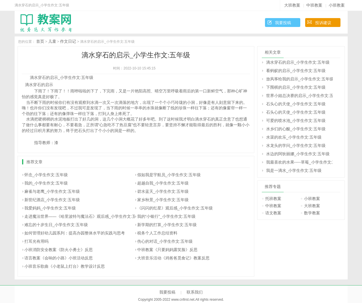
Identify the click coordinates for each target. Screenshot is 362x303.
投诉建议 (323, 22)
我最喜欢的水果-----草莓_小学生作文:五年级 (299, 162)
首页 (40, 41)
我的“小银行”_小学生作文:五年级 (166, 216)
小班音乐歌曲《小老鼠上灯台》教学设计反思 (64, 266)
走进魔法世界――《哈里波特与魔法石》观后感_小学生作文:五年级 (84, 216)
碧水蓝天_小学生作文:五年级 (163, 191)
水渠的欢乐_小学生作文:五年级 (294, 137)
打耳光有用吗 (36, 241)
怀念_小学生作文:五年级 (46, 174)
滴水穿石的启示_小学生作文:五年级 (298, 62)
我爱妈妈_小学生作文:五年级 (50, 208)
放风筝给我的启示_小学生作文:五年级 (299, 79)
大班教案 (292, 5)
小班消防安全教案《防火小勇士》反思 (58, 249)
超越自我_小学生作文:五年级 (163, 183)
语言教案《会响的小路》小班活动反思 (58, 258)
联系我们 (195, 292)
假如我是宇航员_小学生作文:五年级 (169, 174)
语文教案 (273, 213)
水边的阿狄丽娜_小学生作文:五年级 (298, 154)
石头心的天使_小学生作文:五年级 (296, 104)
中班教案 (314, 5)
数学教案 (312, 213)
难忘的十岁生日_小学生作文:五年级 (56, 224)
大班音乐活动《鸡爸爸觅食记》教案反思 (173, 258)
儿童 (52, 41)
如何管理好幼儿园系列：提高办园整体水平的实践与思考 (74, 233)
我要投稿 (283, 22)
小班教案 (337, 5)
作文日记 (68, 41)
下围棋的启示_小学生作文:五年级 (296, 87)
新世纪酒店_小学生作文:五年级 (52, 199)
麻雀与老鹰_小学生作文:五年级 (52, 191)
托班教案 (273, 198)
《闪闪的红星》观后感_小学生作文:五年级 (175, 208)
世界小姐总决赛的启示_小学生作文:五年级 (299, 95)
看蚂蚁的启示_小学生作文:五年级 (296, 70)
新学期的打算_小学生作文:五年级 (167, 224)
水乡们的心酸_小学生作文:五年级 (296, 129)
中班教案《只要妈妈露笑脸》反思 (167, 249)
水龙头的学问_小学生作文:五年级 (296, 145)
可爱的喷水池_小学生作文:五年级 (296, 120)
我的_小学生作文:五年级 (46, 183)
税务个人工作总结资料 (157, 233)
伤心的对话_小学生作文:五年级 (165, 241)
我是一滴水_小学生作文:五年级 (294, 170)
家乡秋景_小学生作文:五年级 (163, 199)
